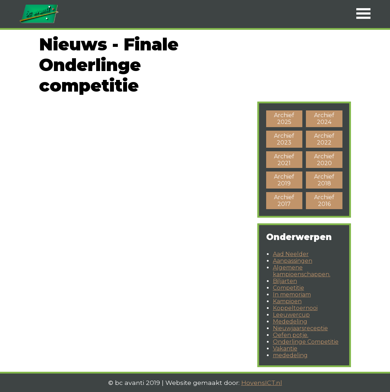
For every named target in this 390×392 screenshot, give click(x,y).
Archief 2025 (284, 118)
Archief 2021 (284, 160)
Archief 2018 (324, 180)
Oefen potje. (290, 335)
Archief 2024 (324, 118)
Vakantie (285, 348)
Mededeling (290, 321)
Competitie (288, 287)
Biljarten (285, 281)
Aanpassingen (292, 260)
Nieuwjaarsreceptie (300, 328)
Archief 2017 (284, 200)
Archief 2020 (324, 160)
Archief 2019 (284, 180)
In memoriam (292, 294)
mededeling (290, 355)
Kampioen (287, 301)
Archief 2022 (324, 139)
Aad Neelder (291, 254)
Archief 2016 (324, 200)
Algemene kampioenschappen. (301, 271)
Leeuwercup (291, 314)
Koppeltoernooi (295, 308)
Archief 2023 (284, 139)
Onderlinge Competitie (306, 341)
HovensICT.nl (261, 382)
